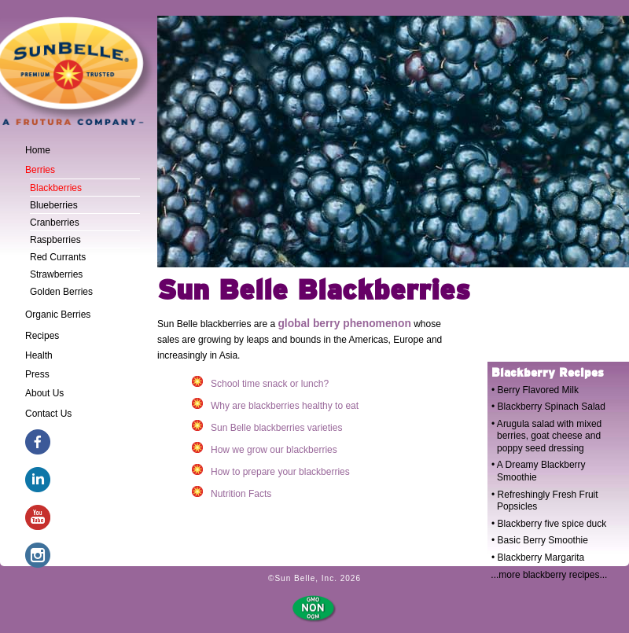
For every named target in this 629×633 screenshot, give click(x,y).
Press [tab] (37, 374)
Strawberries (56, 274)
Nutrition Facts (231, 492)
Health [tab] (39, 355)
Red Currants (58, 257)
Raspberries (55, 239)
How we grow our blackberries (264, 448)
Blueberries (54, 205)
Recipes (42, 335)
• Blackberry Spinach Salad (548, 406)
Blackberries (56, 187)
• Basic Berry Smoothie (539, 540)
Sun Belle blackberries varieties (267, 426)
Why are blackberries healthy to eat (275, 404)
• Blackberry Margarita (537, 557)
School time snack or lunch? (260, 382)
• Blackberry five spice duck (548, 523)
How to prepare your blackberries (271, 470)
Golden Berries (61, 291)
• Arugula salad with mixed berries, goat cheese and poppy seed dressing (546, 436)
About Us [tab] (44, 393)
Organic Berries (57, 314)
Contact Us (48, 413)
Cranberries (54, 222)
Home (37, 150)
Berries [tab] (40, 169)
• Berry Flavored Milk (535, 390)
